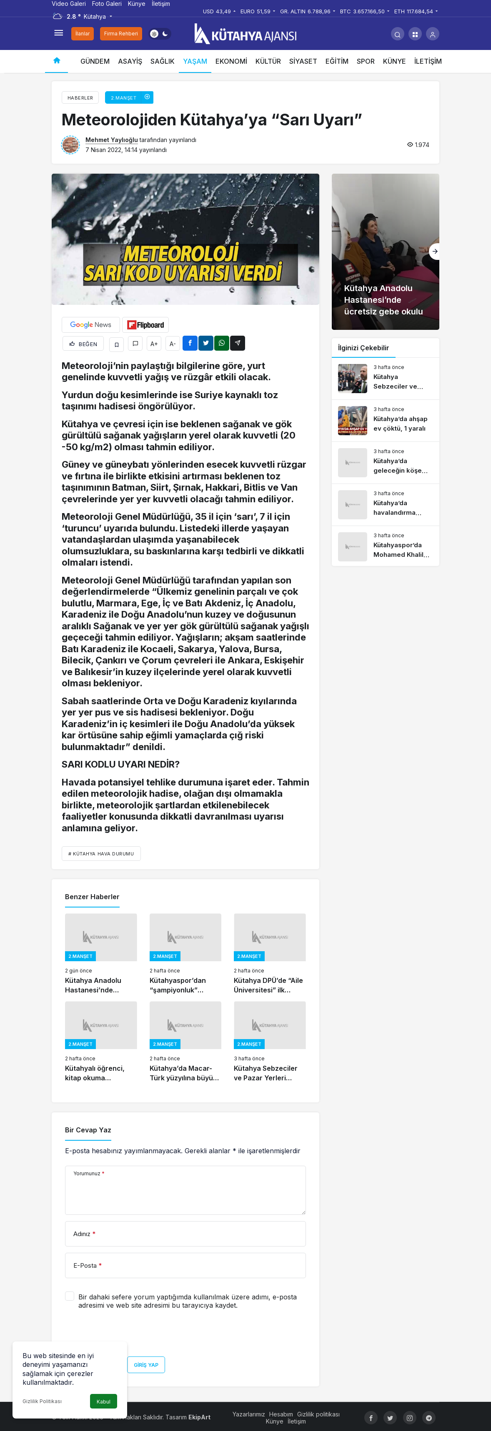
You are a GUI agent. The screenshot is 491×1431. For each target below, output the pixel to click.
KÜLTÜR (268, 61)
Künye (136, 3)
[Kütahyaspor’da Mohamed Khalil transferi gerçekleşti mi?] (385, 547)
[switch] (159, 33)
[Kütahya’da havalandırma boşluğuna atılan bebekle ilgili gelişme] (385, 505)
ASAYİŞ (130, 61)
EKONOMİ (231, 61)
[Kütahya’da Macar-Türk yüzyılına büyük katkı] (186, 1040)
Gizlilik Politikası (42, 1401)
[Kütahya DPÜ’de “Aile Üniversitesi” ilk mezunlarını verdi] (270, 952)
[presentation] (128, 1334)
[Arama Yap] (397, 33)
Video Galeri (69, 3)
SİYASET (303, 61)
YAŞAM (195, 61)
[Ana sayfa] (56, 61)
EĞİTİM (337, 61)
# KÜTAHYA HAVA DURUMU (101, 852)
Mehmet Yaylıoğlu (111, 139)
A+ (154, 342)
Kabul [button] (103, 1402)
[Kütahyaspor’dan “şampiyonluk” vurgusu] (186, 952)
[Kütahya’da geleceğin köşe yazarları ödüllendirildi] (385, 463)
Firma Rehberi (121, 33)
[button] (415, 33)
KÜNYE (394, 61)
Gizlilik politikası (319, 1412)
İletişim (161, 3)
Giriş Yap (146, 1363)
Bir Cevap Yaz (88, 1128)
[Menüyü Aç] (58, 33)
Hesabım (281, 1412)
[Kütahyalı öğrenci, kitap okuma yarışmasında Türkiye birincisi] (101, 1040)
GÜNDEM (95, 61)
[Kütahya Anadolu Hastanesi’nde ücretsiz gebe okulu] (101, 952)
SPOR (366, 61)
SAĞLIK (162, 61)
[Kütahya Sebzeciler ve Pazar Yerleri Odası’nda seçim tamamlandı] (270, 1040)
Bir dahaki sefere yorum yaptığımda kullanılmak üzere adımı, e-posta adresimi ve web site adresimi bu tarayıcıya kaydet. (187, 1299)
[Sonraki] (434, 251)
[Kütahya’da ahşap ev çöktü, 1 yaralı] (385, 420)
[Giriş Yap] (432, 33)
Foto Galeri (107, 3)
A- (173, 342)
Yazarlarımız (249, 1412)
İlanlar (82, 33)
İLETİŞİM (428, 61)
